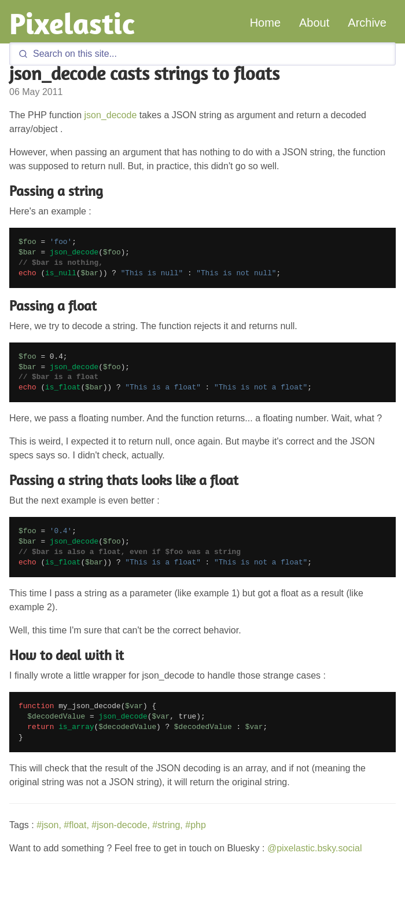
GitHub (320, 905)
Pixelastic (72, 23)
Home (265, 22)
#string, (167, 825)
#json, (48, 825)
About (314, 22)
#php (195, 825)
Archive (367, 22)
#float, (76, 825)
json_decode (110, 115)
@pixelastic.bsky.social (314, 848)
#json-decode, (120, 825)
